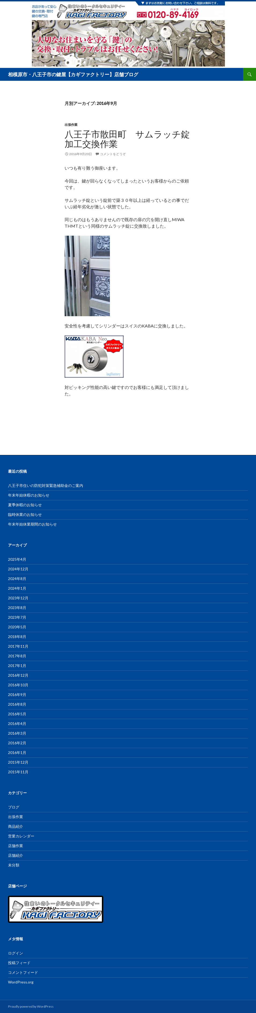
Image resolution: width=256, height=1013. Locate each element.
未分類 (13, 865)
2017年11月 (18, 646)
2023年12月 (18, 598)
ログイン (15, 953)
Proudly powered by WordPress (31, 1006)
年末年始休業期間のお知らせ (32, 524)
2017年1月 (17, 665)
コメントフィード (23, 972)
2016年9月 (17, 694)
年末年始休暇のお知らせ (28, 495)
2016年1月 (17, 752)
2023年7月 (17, 617)
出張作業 (71, 125)
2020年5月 (17, 627)
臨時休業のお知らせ (25, 514)
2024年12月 (18, 569)
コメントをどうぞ (113, 154)
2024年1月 (17, 588)
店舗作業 (15, 845)
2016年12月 (18, 675)
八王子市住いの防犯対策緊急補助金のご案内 (45, 485)
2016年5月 (17, 714)
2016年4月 (17, 723)
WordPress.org (21, 982)
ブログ (13, 807)
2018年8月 (17, 636)
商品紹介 (15, 826)
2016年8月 (17, 704)
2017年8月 (17, 656)
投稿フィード (19, 962)
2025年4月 (17, 559)
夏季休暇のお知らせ (25, 504)
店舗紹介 (15, 855)
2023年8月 (17, 607)
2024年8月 (17, 578)
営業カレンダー (21, 836)
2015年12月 (18, 762)
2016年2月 (17, 743)
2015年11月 (18, 772)
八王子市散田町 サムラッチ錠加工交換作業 (127, 139)
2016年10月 (18, 685)
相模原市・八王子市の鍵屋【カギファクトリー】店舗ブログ (73, 74)
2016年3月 (17, 733)
